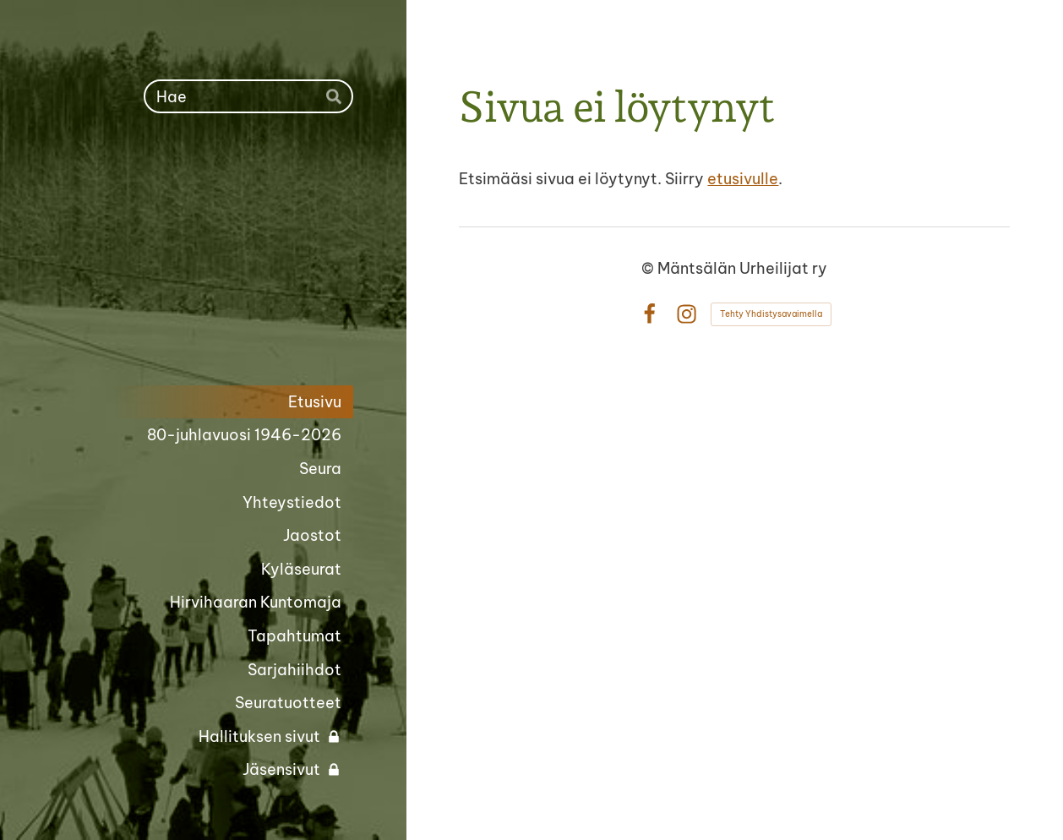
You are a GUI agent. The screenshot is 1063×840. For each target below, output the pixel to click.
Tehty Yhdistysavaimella (771, 313)
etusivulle (742, 178)
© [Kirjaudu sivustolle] (649, 268)
